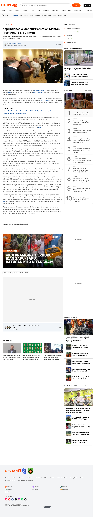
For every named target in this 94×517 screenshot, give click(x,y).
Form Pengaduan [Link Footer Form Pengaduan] (62, 478)
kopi (9, 92)
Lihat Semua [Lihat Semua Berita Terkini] (88, 386)
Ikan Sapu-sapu (70, 317)
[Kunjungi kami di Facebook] (12, 499)
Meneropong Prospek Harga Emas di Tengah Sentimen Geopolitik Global (81, 140)
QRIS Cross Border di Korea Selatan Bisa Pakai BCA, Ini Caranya (81, 150)
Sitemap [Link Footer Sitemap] (52, 478)
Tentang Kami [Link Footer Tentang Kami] (73, 478)
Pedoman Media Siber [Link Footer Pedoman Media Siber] (41, 478)
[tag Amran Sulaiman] (18, 273)
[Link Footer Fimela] (46, 489)
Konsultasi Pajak (46, 15)
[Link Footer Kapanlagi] (74, 489)
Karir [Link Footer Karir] (81, 478)
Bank (21, 15)
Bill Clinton (45, 100)
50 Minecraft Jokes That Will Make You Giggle (80, 418)
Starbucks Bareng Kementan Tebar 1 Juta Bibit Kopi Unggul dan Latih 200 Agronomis (53, 357)
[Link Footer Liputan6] (13, 471)
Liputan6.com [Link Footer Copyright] (18, 504)
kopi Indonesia (38, 92)
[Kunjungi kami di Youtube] (9, 499)
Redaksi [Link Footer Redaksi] (14, 478)
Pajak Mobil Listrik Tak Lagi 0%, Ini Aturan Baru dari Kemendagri (81, 199)
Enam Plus (25, 11)
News (10, 11)
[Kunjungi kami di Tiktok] (25, 499)
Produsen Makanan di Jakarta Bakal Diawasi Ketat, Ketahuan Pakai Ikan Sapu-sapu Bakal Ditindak (77, 339)
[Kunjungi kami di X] (16, 499)
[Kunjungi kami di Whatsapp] (22, 499)
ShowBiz (46, 11)
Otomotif (55, 11)
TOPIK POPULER (69, 25)
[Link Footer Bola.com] (74, 487)
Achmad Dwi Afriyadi (16, 43)
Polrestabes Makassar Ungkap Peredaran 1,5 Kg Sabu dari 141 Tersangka (81, 427)
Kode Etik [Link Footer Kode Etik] (29, 478)
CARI (76, 5)
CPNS (54, 15)
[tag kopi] (26, 273)
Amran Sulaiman (39, 90)
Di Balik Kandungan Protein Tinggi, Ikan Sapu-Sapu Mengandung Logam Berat (81, 379)
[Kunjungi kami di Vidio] (6, 499)
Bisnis (17, 11)
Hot (69, 11)
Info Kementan (62, 15)
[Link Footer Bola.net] (19, 489)
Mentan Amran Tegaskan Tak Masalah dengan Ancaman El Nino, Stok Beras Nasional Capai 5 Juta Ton (78, 410)
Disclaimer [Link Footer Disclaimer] (21, 478)
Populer (68, 91)
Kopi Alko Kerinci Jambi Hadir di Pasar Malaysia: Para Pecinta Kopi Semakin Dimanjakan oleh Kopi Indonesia (30, 112)
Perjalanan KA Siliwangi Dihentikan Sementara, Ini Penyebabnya (81, 122)
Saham (26, 15)
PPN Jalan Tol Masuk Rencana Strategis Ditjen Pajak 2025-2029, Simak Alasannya (80, 171)
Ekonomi (15, 15)
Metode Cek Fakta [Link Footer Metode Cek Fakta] (10, 480)
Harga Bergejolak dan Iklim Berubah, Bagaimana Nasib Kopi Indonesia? (11, 357)
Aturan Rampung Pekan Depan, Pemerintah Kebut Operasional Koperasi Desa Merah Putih (81, 180)
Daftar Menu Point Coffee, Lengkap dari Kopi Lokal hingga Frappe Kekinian (31, 357)
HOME (3, 11)
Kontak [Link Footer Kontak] (7, 478)
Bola (34, 11)
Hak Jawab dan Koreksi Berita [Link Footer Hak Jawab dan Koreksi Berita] (25, 480)
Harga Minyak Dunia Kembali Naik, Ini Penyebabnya (82, 131)
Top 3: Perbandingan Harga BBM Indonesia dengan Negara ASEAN (81, 189)
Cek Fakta (77, 11)
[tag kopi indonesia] (7, 273)
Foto (64, 11)
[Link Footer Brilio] (19, 492)
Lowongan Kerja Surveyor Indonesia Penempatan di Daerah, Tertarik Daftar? (80, 84)
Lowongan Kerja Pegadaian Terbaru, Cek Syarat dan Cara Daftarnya (77, 69)
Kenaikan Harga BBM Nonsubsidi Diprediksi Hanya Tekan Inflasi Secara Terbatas (82, 161)
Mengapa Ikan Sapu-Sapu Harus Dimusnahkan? (81, 370)
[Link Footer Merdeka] (46, 487)
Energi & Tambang (35, 15)
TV (39, 11)
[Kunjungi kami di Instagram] (19, 499)
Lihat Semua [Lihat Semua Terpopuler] (88, 90)
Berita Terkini (70, 386)
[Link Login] (87, 5)
